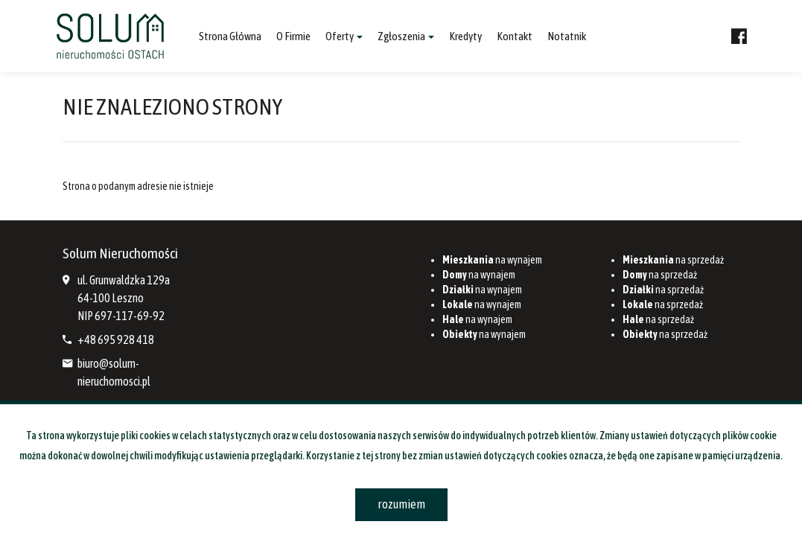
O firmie (293, 36)
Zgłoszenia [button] (406, 36)
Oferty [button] (344, 36)
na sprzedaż (673, 260)
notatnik (566, 36)
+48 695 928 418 (115, 339)
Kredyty (465, 36)
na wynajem (492, 260)
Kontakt (514, 36)
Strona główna (230, 36)
